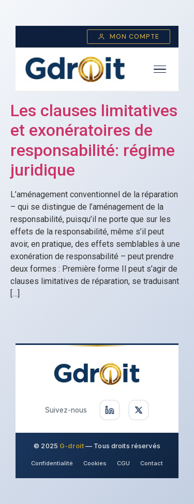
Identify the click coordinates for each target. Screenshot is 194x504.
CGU (123, 463)
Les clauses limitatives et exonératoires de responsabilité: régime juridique (93, 140)
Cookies (95, 463)
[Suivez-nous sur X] (138, 410)
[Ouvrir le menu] (160, 69)
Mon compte (128, 37)
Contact (151, 463)
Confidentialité (52, 463)
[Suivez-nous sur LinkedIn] (109, 410)
